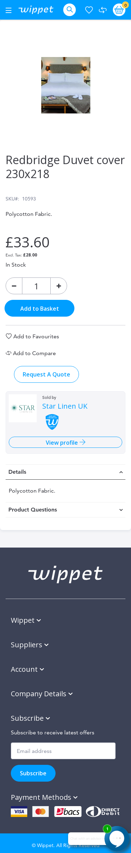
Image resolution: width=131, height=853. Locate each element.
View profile (62, 442)
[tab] (65, 472)
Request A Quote (46, 374)
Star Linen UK (64, 406)
